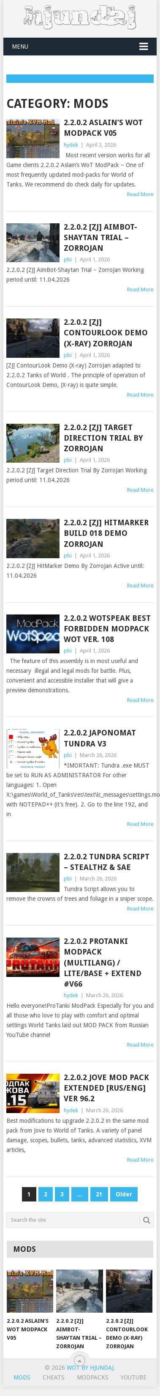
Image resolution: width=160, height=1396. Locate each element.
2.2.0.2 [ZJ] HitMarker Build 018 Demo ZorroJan (106, 533)
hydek (71, 145)
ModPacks (92, 1377)
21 (99, 1194)
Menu (20, 46)
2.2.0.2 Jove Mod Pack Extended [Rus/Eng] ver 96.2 (106, 1088)
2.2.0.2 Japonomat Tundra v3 (100, 738)
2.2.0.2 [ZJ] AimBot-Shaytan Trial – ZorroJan (100, 237)
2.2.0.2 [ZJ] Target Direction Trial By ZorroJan (103, 438)
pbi (68, 259)
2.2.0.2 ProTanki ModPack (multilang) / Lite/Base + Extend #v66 (102, 962)
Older (124, 1194)
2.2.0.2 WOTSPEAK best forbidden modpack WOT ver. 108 (107, 629)
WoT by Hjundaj (90, 1367)
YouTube (133, 1377)
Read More (140, 194)
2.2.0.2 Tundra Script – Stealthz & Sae (106, 862)
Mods (22, 1377)
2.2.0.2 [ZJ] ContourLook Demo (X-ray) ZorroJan (106, 333)
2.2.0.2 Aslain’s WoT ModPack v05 (103, 127)
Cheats (54, 1377)
